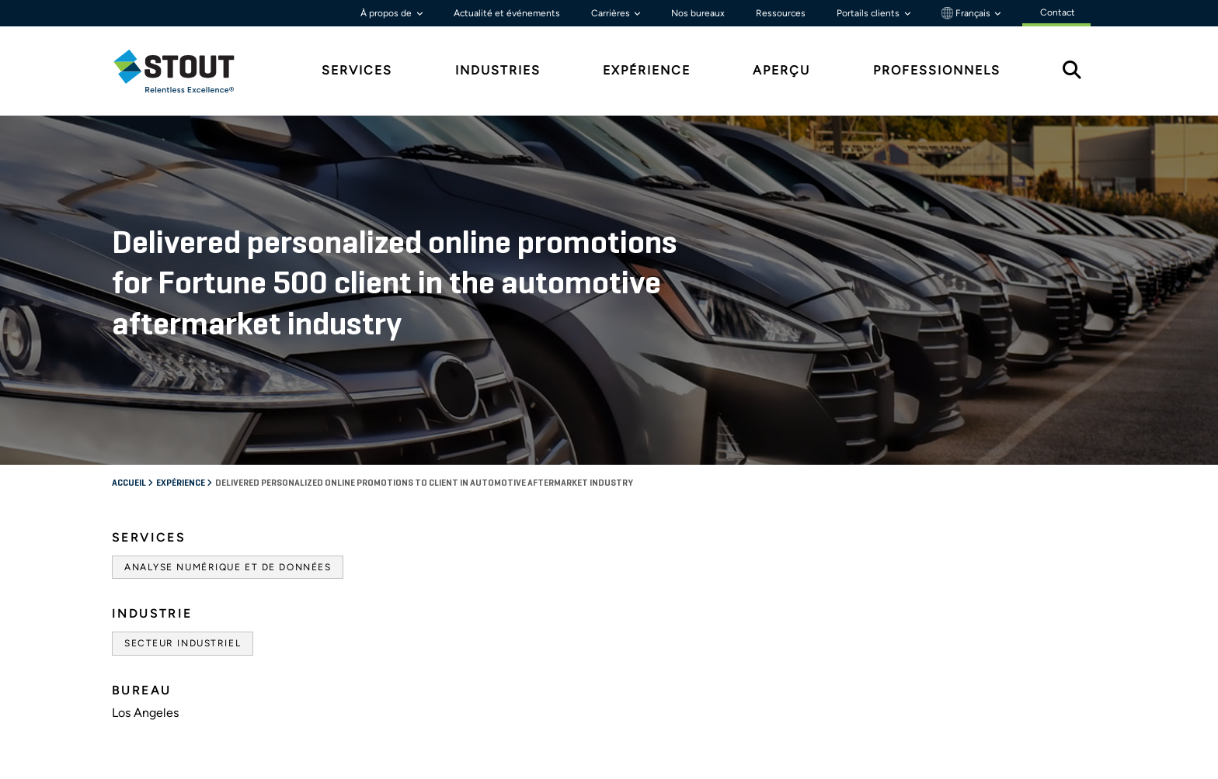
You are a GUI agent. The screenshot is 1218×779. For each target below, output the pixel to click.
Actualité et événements (507, 13)
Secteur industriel (182, 643)
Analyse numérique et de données (227, 567)
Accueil (130, 483)
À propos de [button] (387, 13)
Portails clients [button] (869, 13)
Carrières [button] (611, 13)
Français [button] (967, 13)
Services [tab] (357, 70)
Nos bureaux (698, 13)
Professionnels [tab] (936, 70)
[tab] (185, 71)
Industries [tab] (498, 70)
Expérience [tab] (647, 70)
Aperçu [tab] (781, 70)
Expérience (181, 483)
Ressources (781, 13)
